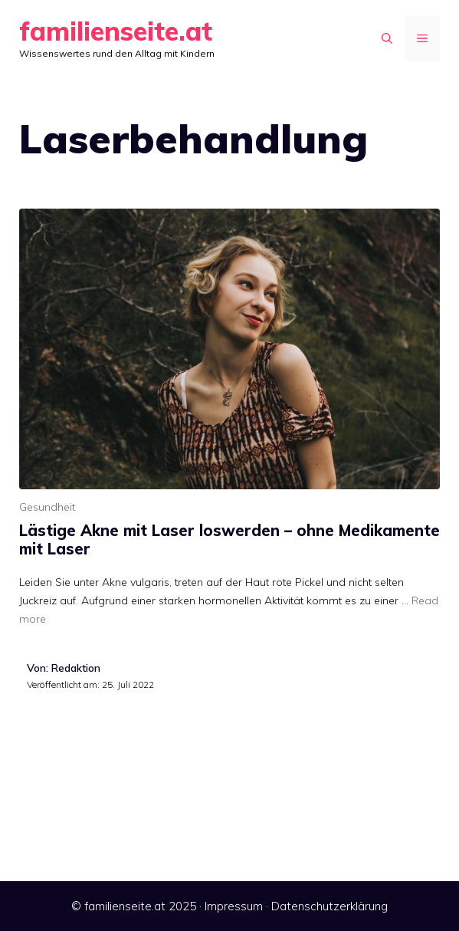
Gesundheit (47, 507)
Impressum (234, 906)
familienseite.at (115, 31)
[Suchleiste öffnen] (387, 38)
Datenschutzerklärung (329, 906)
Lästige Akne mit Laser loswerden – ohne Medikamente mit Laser (229, 539)
